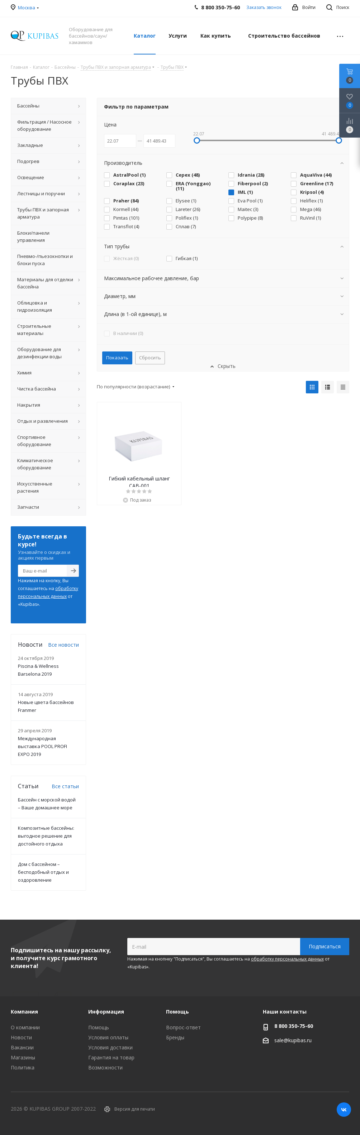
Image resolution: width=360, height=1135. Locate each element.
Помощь (98, 1027)
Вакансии (22, 1047)
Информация (106, 1011)
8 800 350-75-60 (293, 1026)
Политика (22, 1067)
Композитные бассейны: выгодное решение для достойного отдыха (46, 836)
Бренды (175, 1037)
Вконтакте (344, 1109)
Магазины (23, 1057)
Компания (24, 1011)
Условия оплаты (108, 1037)
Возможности (105, 1067)
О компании (25, 1027)
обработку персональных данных (287, 959)
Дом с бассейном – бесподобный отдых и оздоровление (43, 872)
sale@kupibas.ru (293, 1040)
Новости (21, 1037)
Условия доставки (110, 1047)
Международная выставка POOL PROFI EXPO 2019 (42, 746)
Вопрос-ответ (183, 1027)
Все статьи (65, 786)
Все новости (63, 644)
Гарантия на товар (111, 1057)
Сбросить (150, 357)
